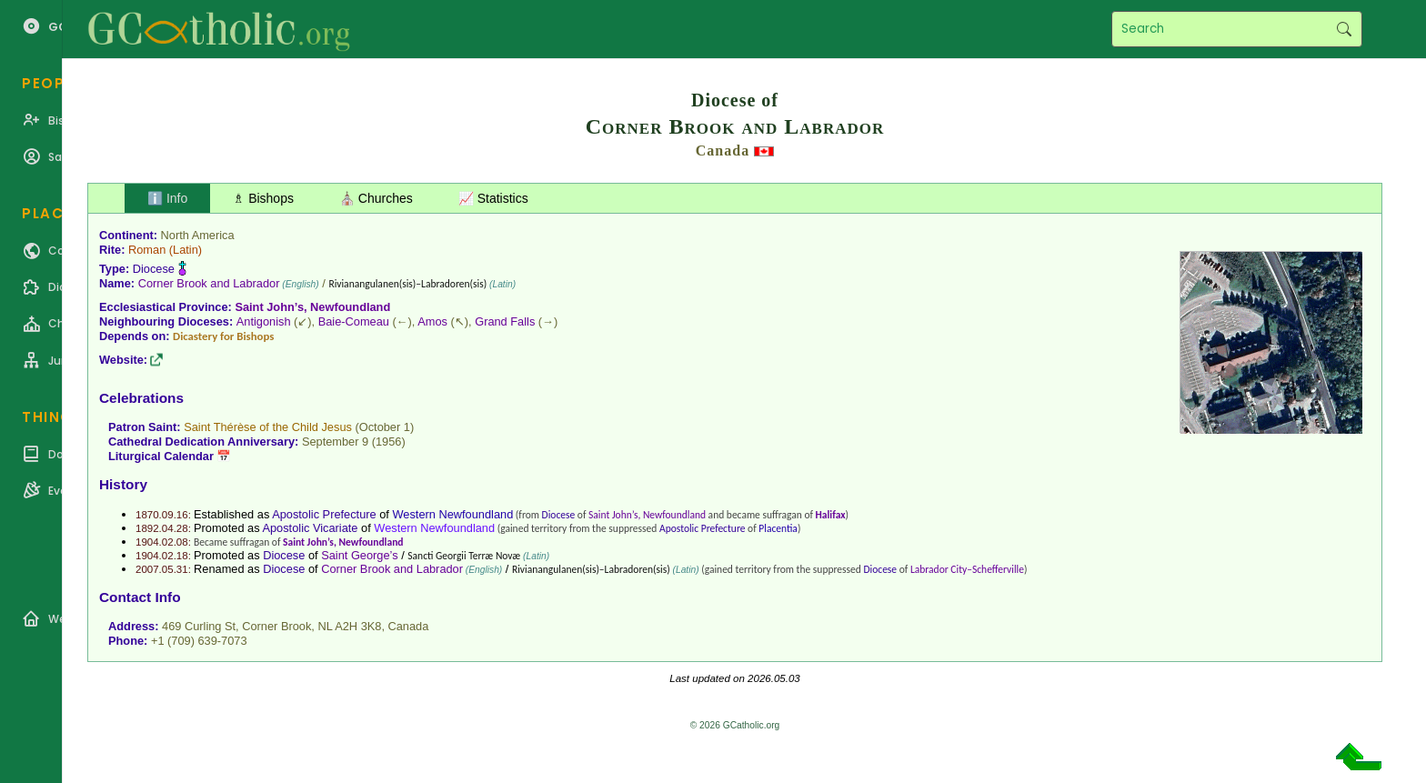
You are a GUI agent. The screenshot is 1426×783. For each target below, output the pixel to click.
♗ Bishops (263, 198)
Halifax (831, 514)
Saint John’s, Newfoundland (312, 307)
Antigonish (263, 321)
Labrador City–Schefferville (967, 569)
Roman (147, 249)
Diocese (154, 269)
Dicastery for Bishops (223, 336)
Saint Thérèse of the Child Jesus (268, 427)
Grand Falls (505, 321)
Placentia (778, 528)
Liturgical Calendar (161, 456)
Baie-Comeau (353, 321)
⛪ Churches (376, 198)
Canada (722, 150)
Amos (432, 321)
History (123, 484)
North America (198, 235)
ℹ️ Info (167, 198)
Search (1344, 29)
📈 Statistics (493, 198)
